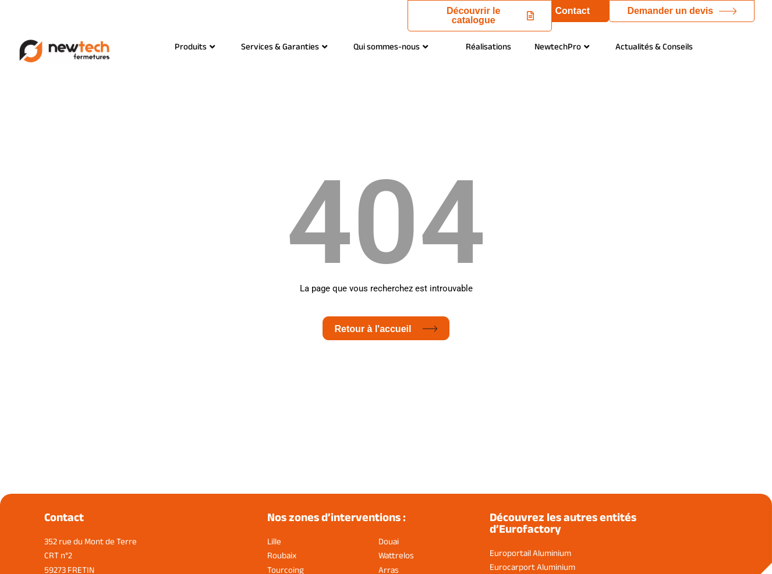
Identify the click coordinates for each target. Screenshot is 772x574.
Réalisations (488, 46)
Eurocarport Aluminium (532, 567)
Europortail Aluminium (530, 553)
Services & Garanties (284, 46)
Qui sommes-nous (390, 46)
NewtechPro (561, 46)
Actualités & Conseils (654, 46)
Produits (195, 46)
